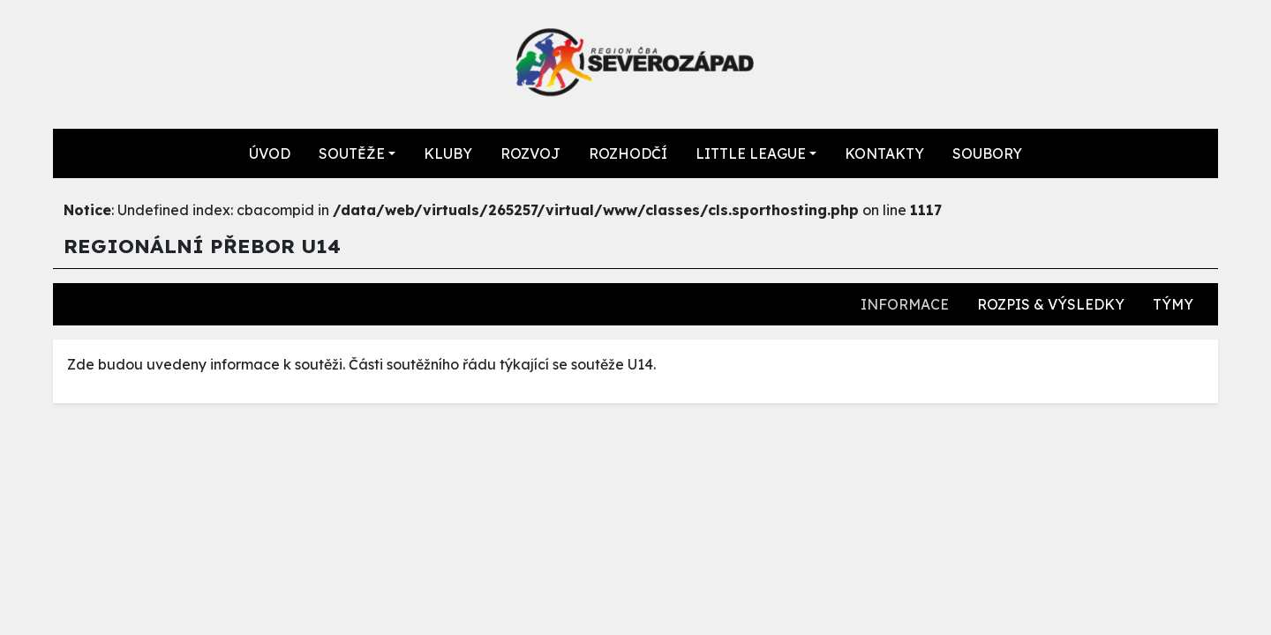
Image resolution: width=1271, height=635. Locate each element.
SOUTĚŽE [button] (352, 153)
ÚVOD (269, 153)
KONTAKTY (884, 153)
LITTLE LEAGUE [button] (751, 153)
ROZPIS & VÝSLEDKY (1050, 304)
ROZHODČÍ (628, 153)
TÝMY (1173, 304)
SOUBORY (987, 153)
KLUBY (448, 153)
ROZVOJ (530, 153)
